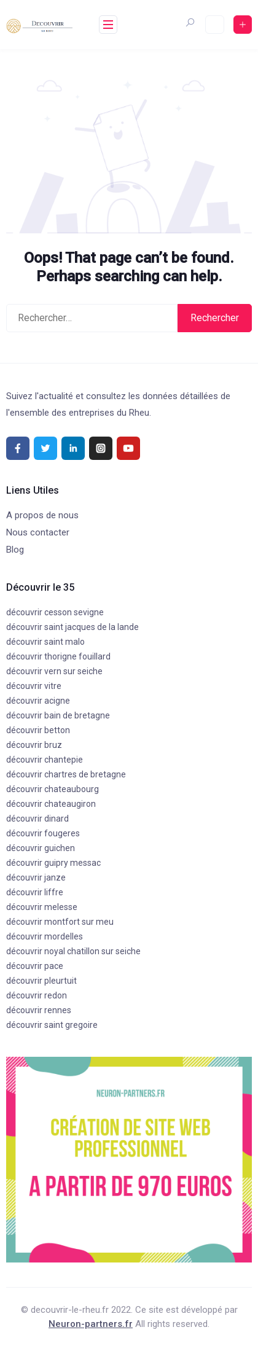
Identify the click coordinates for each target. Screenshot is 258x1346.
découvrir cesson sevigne (55, 612)
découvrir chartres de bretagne (66, 774)
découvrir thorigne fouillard (58, 656)
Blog (15, 549)
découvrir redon (36, 995)
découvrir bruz (34, 745)
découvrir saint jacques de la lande (72, 627)
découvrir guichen (40, 848)
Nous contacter (37, 532)
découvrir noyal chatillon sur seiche (73, 951)
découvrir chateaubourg (52, 789)
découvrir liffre (34, 892)
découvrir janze (36, 877)
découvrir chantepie (44, 759)
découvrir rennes (38, 1010)
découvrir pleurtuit (41, 981)
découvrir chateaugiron (51, 804)
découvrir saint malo (45, 642)
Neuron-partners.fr (91, 1323)
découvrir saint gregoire (52, 1025)
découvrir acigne (38, 701)
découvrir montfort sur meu (60, 922)
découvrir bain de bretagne (58, 715)
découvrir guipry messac (53, 863)
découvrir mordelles (44, 936)
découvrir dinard (37, 818)
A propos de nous (42, 515)
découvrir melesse (41, 907)
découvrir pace (34, 966)
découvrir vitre (33, 686)
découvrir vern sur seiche (54, 671)
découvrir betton (38, 730)
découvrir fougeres (43, 833)
